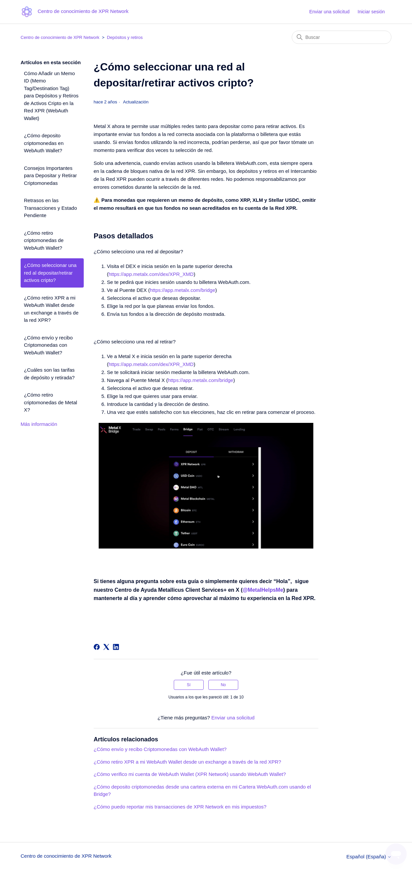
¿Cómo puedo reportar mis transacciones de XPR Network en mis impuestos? (180, 806)
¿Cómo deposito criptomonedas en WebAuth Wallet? (43, 143)
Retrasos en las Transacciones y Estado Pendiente (50, 207)
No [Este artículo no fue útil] (223, 685)
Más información (39, 424)
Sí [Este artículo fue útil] (188, 685)
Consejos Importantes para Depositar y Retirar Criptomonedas (50, 175)
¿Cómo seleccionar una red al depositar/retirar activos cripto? (50, 272)
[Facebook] (97, 647)
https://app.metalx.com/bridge (182, 290)
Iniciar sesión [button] (371, 11)
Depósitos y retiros (125, 37)
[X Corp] (106, 647)
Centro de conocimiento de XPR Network (60, 37)
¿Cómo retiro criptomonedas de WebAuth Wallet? (43, 240)
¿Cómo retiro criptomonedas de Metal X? (50, 402)
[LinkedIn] (116, 647)
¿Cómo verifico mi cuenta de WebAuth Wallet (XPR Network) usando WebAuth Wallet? (190, 774)
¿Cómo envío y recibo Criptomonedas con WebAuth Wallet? (48, 345)
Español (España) (369, 856)
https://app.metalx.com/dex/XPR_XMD (151, 274)
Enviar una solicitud (329, 11)
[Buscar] (341, 37)
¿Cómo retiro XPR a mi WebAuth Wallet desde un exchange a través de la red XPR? (51, 309)
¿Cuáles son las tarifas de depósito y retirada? (49, 373)
